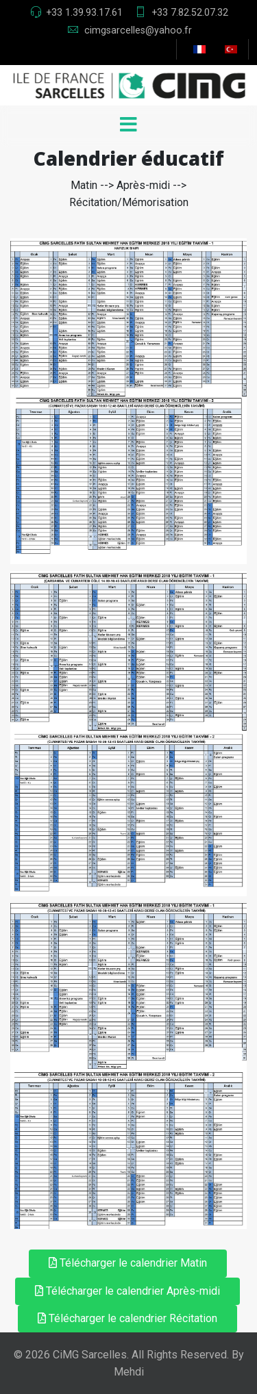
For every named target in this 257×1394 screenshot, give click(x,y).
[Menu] (129, 126)
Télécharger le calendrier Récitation (127, 1318)
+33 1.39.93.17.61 (84, 12)
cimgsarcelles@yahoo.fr (138, 30)
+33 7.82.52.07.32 (189, 12)
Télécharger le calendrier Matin (128, 1262)
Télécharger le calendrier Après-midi (127, 1290)
